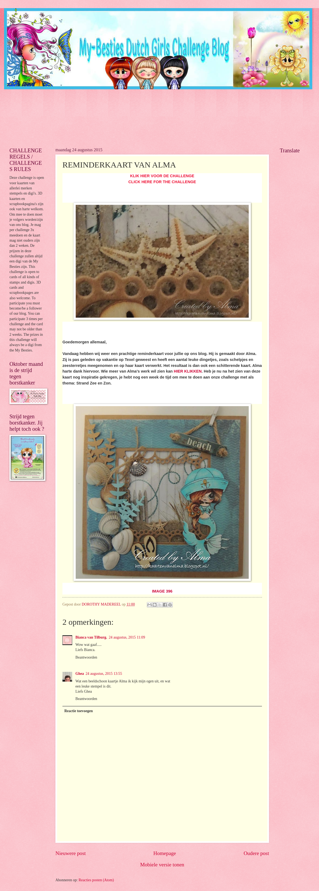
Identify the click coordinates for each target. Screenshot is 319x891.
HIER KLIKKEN (188, 371)
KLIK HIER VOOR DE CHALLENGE (162, 176)
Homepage (164, 853)
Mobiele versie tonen (162, 864)
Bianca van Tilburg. (91, 637)
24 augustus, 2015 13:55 (103, 674)
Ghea (79, 674)
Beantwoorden (86, 657)
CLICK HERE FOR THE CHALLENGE (162, 182)
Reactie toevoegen (78, 711)
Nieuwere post (70, 853)
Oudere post (256, 853)
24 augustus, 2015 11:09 (127, 637)
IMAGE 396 (162, 591)
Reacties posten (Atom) (96, 880)
